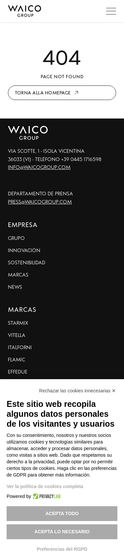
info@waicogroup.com (39, 167)
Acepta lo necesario (61, 531)
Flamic (16, 359)
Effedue (17, 371)
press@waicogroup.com (40, 201)
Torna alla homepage (43, 92)
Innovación (24, 250)
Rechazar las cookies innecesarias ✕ (77, 390)
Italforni (20, 347)
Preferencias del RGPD (62, 549)
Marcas (18, 274)
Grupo (16, 238)
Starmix (18, 322)
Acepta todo (61, 513)
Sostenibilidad (26, 262)
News (15, 286)
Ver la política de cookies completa (45, 486)
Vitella (16, 335)
